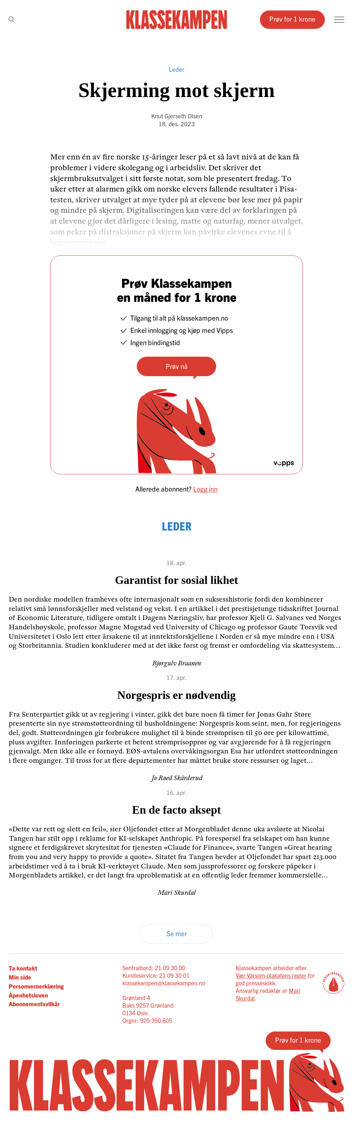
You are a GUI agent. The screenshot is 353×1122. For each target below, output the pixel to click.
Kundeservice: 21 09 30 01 (155, 975)
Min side (20, 977)
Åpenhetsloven (28, 995)
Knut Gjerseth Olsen (176, 115)
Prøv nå (177, 366)
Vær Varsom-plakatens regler (271, 975)
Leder (176, 69)
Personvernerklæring (36, 986)
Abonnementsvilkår (34, 1003)
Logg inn (205, 488)
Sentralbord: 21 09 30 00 (153, 967)
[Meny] (339, 19)
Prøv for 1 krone (292, 18)
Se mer (176, 933)
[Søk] (11, 20)
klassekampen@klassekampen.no (163, 982)
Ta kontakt (23, 968)
